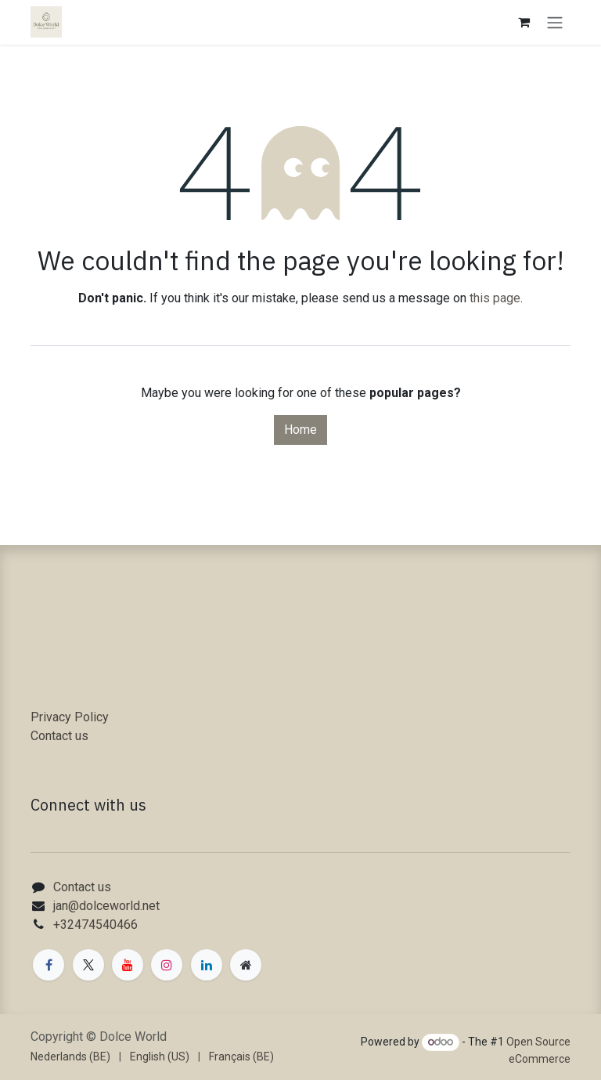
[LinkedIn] (206, 965)
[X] (88, 965)
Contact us (59, 735)
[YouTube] (127, 965)
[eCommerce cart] (523, 22)
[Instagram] (166, 965)
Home (300, 429)
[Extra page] (245, 965)
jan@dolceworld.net (106, 905)
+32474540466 (95, 924)
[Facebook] (48, 965)
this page (495, 298)
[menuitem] (70, 1056)
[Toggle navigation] (554, 22)
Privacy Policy (70, 717)
